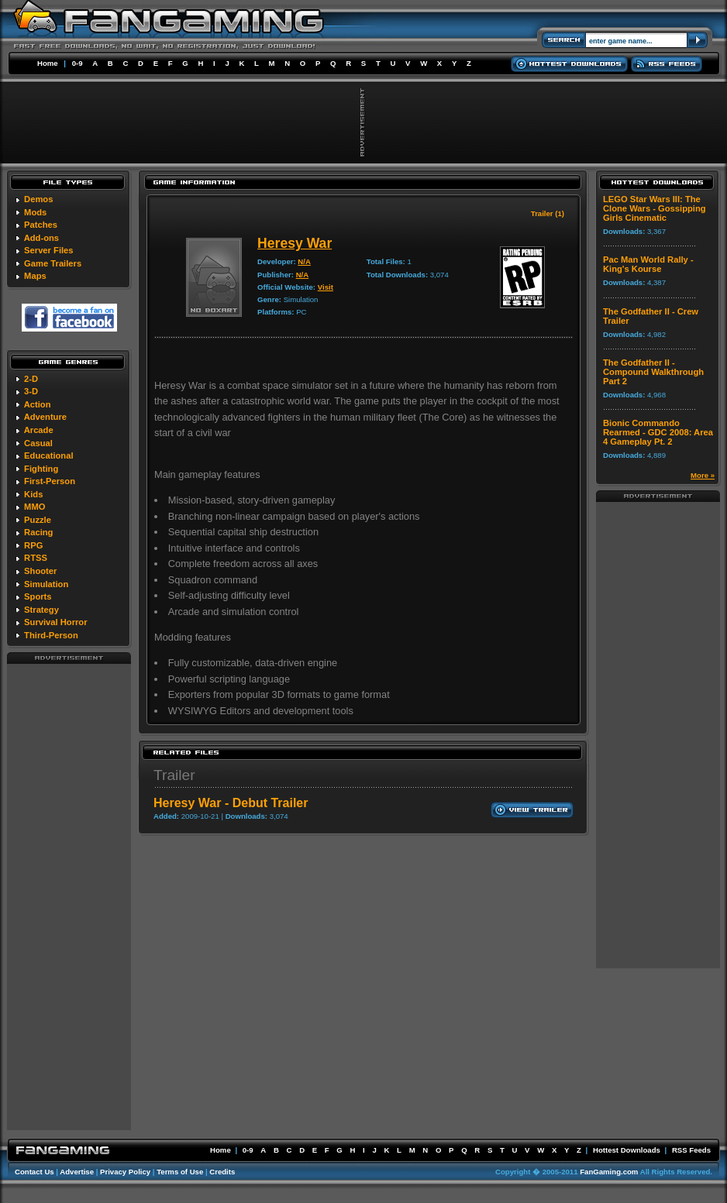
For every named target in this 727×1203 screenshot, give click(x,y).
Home (47, 63)
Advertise (77, 1171)
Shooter (40, 571)
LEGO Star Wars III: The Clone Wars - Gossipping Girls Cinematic (654, 208)
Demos (38, 199)
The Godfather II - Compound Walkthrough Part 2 (653, 372)
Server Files (48, 250)
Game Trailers (52, 263)
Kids (33, 494)
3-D (31, 391)
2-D (31, 378)
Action (37, 404)
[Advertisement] (68, 896)
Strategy (41, 609)
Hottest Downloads (626, 1150)
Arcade (38, 430)
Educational (48, 455)
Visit (325, 287)
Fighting (41, 468)
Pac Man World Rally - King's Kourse (648, 264)
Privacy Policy (125, 1171)
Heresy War (294, 243)
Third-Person (51, 635)
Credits (222, 1171)
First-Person (49, 481)
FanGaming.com (609, 1171)
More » (703, 475)
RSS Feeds (691, 1150)
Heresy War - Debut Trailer (230, 802)
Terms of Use (180, 1171)
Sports (37, 596)
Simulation (46, 584)
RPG (33, 545)
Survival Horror (55, 622)
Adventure (45, 416)
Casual (38, 443)
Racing (38, 532)
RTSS (35, 557)
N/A (304, 261)
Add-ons (41, 237)
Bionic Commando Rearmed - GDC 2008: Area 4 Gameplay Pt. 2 (658, 432)
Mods (35, 212)
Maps (35, 275)
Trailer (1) (547, 213)
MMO (34, 506)
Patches (40, 224)
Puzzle (37, 519)
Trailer (174, 775)
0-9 (77, 63)
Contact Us (34, 1171)
